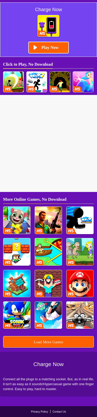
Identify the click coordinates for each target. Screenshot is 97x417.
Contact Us (59, 411)
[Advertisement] (48, 143)
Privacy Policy (39, 411)
